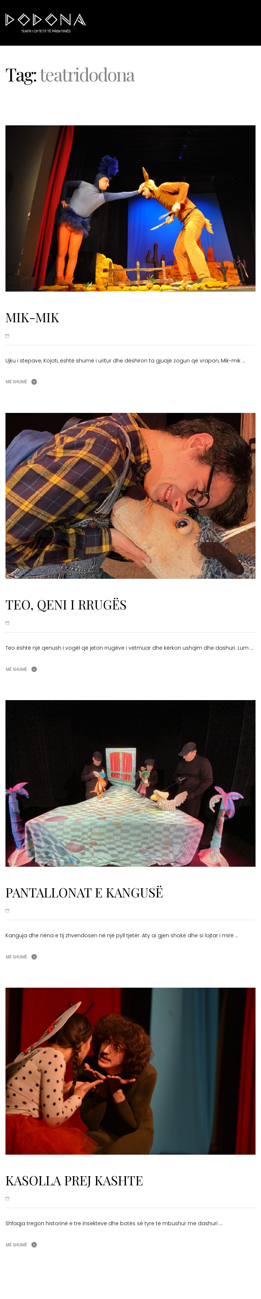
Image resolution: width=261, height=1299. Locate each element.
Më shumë (16, 382)
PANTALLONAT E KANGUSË (84, 892)
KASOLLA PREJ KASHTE (74, 1180)
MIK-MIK (32, 317)
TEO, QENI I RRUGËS (66, 604)
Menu (243, 22)
